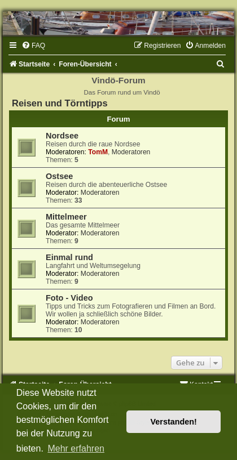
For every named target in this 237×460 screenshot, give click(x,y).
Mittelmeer (66, 216)
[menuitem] (33, 46)
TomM (98, 152)
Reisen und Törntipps (60, 103)
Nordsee (62, 135)
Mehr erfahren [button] (75, 448)
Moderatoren (131, 152)
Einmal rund (69, 257)
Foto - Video (69, 297)
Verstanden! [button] (174, 421)
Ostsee (59, 176)
